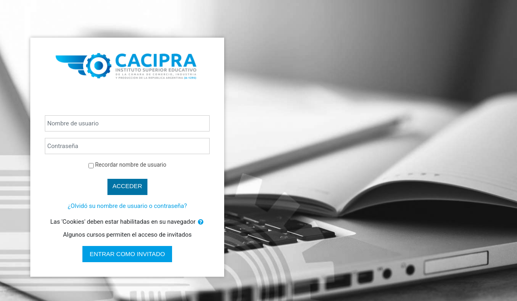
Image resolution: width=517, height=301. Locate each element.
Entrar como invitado (127, 253)
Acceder (127, 185)
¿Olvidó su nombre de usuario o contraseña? (127, 206)
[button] (200, 222)
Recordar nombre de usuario (130, 164)
